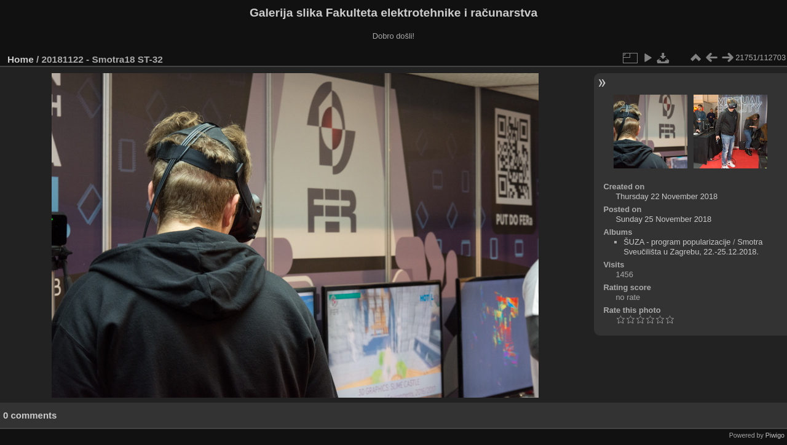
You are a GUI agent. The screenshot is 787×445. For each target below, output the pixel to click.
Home (20, 59)
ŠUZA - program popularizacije (676, 241)
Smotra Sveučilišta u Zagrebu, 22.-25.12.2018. (692, 246)
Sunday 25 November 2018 (663, 219)
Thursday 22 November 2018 (666, 196)
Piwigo (775, 435)
